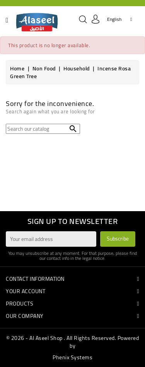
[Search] (43, 129)
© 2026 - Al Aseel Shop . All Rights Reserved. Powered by (72, 342)
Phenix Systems (72, 357)
